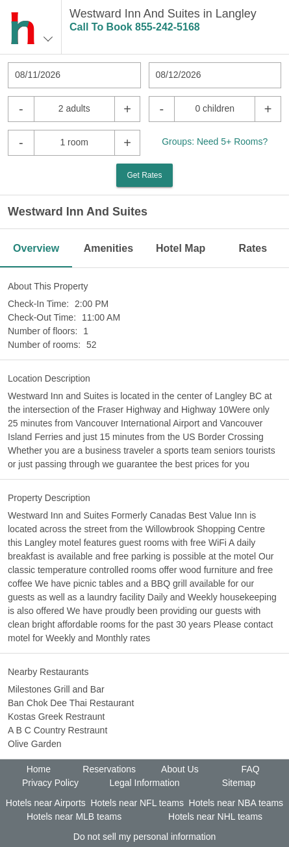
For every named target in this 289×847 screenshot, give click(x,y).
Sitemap (238, 783)
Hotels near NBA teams (236, 803)
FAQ (251, 769)
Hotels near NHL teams (215, 816)
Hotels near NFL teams (136, 803)
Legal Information (144, 783)
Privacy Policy (50, 783)
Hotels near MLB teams (74, 816)
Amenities (108, 248)
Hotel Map (180, 248)
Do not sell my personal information (144, 836)
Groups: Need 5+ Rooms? (215, 141)
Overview (36, 248)
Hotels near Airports (46, 803)
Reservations (109, 769)
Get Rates (144, 175)
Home (39, 769)
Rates (253, 248)
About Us (180, 769)
